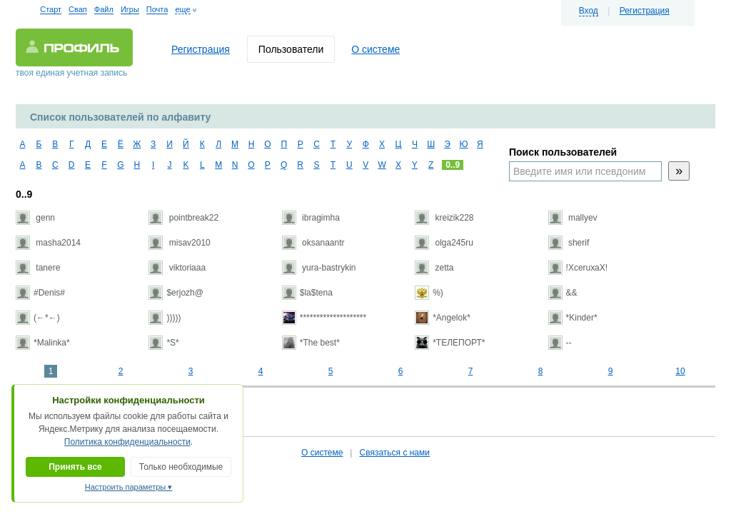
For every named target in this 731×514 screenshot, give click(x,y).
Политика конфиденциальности (127, 442)
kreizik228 (444, 218)
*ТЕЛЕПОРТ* (450, 343)
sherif (569, 243)
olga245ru (444, 243)
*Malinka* (43, 343)
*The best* (311, 343)
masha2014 (48, 243)
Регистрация (645, 11)
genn (35, 218)
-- (560, 343)
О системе (375, 49)
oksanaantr (313, 243)
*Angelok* (442, 318)
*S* (163, 343)
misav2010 (179, 243)
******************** (324, 318)
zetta (434, 268)
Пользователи (290, 49)
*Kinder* (573, 318)
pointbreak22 (183, 218)
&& (563, 293)
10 (680, 371)
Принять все (75, 467)
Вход (588, 11)
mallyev (573, 218)
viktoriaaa (177, 268)
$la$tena (307, 293)
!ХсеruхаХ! (578, 268)
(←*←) (38, 318)
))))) (164, 318)
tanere (38, 268)
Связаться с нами (394, 453)
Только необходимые (181, 467)
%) (429, 293)
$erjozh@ (175, 293)
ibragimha (311, 218)
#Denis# (40, 293)
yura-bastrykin (319, 268)
